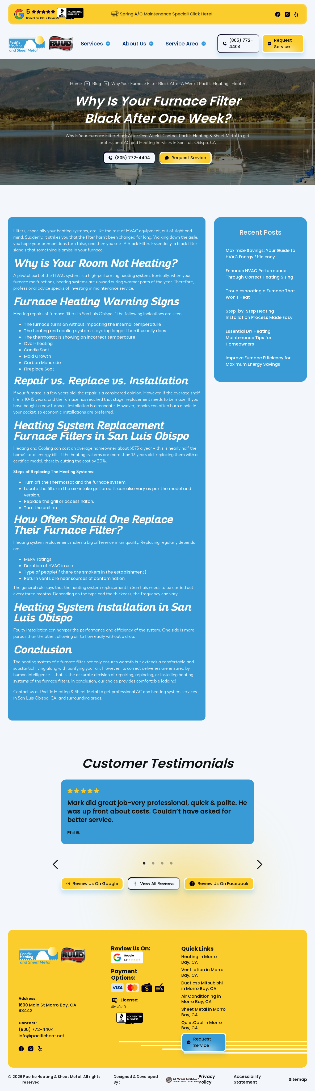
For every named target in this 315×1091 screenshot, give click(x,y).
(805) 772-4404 (36, 1030)
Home (76, 83)
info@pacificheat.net (41, 1036)
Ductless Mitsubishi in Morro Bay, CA (202, 986)
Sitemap (298, 1079)
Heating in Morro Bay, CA (199, 959)
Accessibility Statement (247, 1079)
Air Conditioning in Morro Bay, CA (201, 999)
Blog (96, 83)
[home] (27, 44)
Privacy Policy (207, 1079)
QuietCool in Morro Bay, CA (201, 1025)
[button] (95, 44)
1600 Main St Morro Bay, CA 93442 (47, 1008)
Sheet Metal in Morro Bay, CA (203, 1012)
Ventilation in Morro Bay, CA (202, 972)
